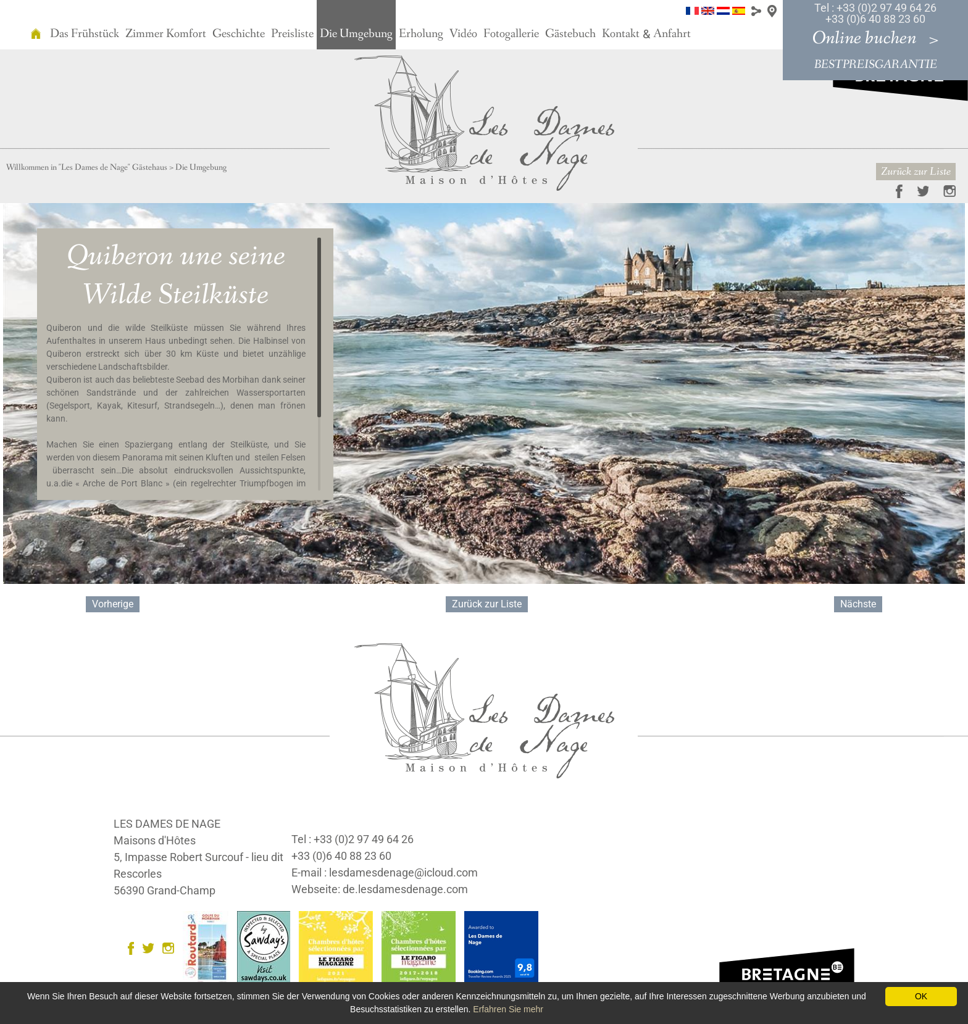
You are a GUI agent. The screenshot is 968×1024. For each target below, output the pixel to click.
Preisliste (292, 34)
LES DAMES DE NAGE (167, 823)
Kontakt (621, 34)
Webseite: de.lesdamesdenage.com (379, 889)
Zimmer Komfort (165, 34)
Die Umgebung (356, 34)
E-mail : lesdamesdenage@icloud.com (384, 872)
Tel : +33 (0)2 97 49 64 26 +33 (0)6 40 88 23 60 (875, 13)
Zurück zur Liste (916, 171)
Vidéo (463, 34)
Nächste (858, 604)
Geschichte (238, 34)
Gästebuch (570, 34)
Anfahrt (672, 34)
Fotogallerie (511, 34)
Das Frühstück (84, 34)
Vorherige (112, 604)
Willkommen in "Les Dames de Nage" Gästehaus (86, 167)
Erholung (421, 34)
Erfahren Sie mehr (508, 1009)
